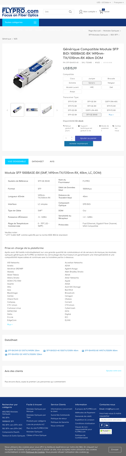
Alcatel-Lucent (72, 87)
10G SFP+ (6, 418)
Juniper (92, 79)
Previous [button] (8, 110)
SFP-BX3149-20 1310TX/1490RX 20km (24, 351)
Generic (92, 83)
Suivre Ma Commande (60, 415)
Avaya (72, 92)
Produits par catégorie (36, 421)
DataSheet (38, 162)
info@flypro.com (112, 409)
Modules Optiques (34, 432)
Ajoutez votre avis (113, 371)
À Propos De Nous (71, 30)
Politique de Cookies (35, 452)
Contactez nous (118, 128)
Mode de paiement (105, 128)
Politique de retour (59, 419)
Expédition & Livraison (84, 420)
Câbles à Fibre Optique (36, 435)
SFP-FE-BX (72, 102)
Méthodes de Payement (85, 413)
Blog (85, 30)
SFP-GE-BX (91, 102)
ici (88, 452)
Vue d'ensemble (17, 162)
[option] (17, 110)
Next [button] (56, 110)
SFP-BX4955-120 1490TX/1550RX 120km (25, 354)
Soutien (38, 30)
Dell (111, 87)
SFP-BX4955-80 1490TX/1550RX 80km (101, 351)
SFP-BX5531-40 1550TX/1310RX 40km (62, 351)
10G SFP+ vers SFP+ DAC (12, 428)
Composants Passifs (10, 432)
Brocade (111, 79)
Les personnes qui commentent (51, 382)
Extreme (72, 83)
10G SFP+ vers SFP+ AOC (12, 425)
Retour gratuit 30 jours (69, 128)
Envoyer (115, 450)
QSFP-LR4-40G (92, 110)
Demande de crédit (83, 416)
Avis (52, 162)
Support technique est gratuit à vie (86, 128)
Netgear (111, 83)
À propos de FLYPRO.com (85, 409)
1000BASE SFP (8, 421)
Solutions (18, 30)
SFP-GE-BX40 (91, 115)
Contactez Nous (52, 30)
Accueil (7, 30)
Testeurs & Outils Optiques (13, 436)
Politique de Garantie (60, 422)
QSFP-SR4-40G (111, 102)
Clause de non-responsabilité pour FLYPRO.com (83, 429)
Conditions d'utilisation (85, 423)
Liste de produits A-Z (35, 424)
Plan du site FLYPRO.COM (37, 428)
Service (28, 30)
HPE (92, 87)
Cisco (72, 79)
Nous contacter (57, 426)
